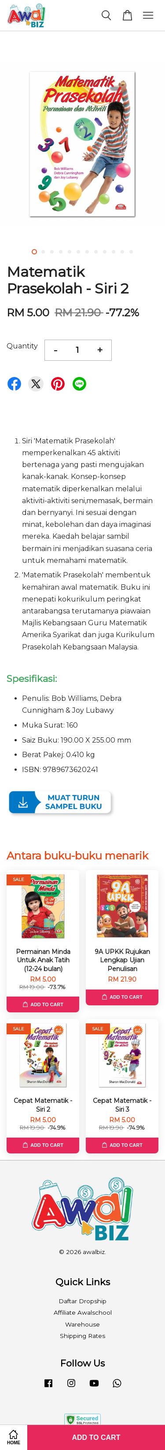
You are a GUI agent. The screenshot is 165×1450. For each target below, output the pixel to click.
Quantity (22, 346)
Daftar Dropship (82, 1301)
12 (131, 251)
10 (113, 251)
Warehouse (82, 1324)
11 (122, 251)
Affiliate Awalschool (83, 1312)
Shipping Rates (82, 1335)
